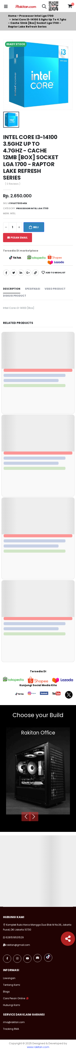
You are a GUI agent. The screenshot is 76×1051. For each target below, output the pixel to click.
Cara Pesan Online (14, 998)
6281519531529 (15, 937)
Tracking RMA (11, 1029)
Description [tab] (11, 288)
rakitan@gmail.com (18, 945)
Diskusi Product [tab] (14, 295)
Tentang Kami (11, 985)
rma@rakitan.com (14, 1022)
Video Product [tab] (55, 288)
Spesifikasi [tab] (32, 288)
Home (12, 16)
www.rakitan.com (38, 1047)
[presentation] (26, 816)
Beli (36, 227)
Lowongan (9, 978)
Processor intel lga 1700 (36, 16)
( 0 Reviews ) (12, 184)
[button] (44, 7)
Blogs (6, 991)
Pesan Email (17, 237)
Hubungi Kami (11, 1005)
